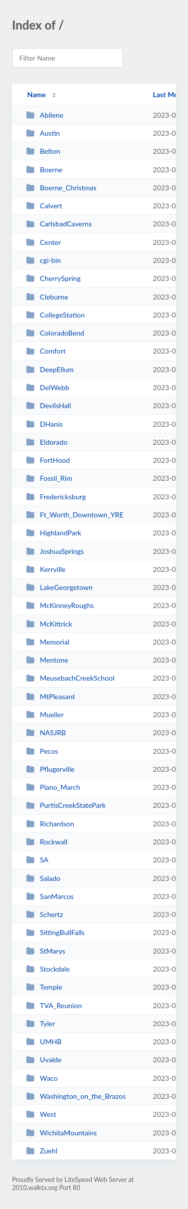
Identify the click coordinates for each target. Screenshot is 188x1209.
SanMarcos (50, 896)
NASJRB (46, 732)
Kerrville (46, 569)
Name (36, 94)
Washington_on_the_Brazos (75, 1096)
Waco (42, 1078)
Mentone (47, 660)
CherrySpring (53, 278)
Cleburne (47, 296)
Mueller (45, 714)
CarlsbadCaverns (59, 223)
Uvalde (43, 1059)
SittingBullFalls (55, 932)
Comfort (46, 351)
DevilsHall (48, 405)
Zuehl (41, 1150)
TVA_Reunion (54, 1005)
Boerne (44, 169)
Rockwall (46, 841)
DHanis (44, 424)
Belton (43, 151)
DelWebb (47, 387)
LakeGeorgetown (59, 587)
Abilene (44, 115)
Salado (43, 878)
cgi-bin (43, 260)
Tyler (40, 1023)
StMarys (45, 951)
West (41, 1114)
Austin (43, 133)
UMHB (44, 1041)
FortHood (48, 460)
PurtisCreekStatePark (66, 805)
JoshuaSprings (55, 551)
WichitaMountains (61, 1132)
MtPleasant (50, 696)
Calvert (44, 205)
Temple (44, 987)
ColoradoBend (55, 333)
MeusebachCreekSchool (70, 678)
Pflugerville (50, 769)
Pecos (42, 751)
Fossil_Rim (49, 478)
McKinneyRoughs (60, 605)
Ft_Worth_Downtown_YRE (74, 514)
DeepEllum (50, 369)
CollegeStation (55, 315)
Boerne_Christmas (61, 187)
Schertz (44, 914)
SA (37, 859)
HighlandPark (53, 532)
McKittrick (49, 624)
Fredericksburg (56, 496)
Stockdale (48, 969)
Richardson (50, 823)
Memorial (47, 642)
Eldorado (47, 442)
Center (43, 242)
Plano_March (53, 787)
